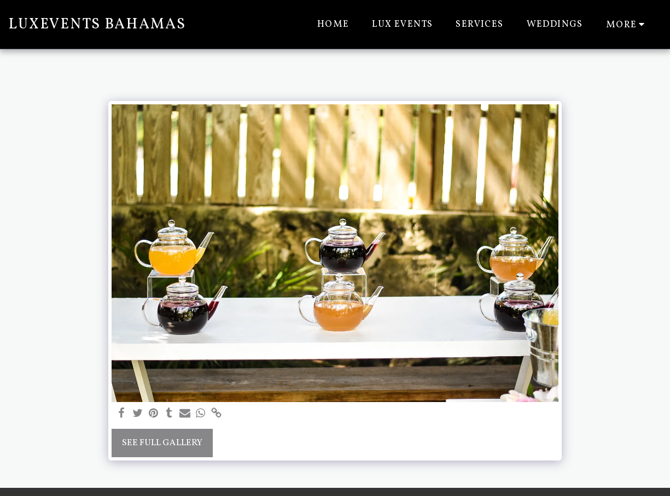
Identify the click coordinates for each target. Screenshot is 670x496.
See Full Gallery (162, 442)
